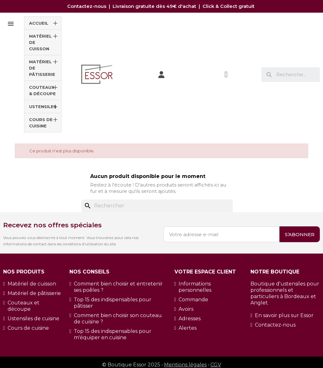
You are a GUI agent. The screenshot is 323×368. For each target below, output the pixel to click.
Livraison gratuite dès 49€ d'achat (155, 6)
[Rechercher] (157, 205)
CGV (215, 365)
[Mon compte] (161, 74)
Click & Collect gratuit (229, 6)
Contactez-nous (88, 6)
